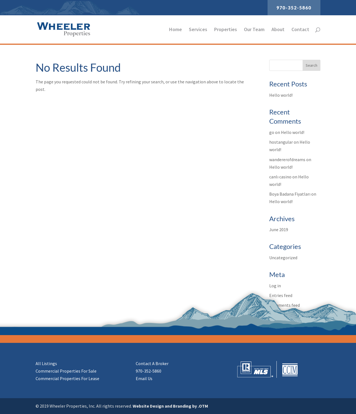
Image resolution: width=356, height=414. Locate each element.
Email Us (144, 378)
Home (175, 30)
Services (198, 30)
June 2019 (278, 229)
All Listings (46, 363)
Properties (225, 30)
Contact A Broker (152, 363)
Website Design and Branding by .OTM (170, 406)
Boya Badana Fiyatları (289, 194)
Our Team (254, 30)
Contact (300, 30)
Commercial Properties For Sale (66, 371)
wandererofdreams (287, 159)
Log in (275, 285)
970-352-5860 (294, 7)
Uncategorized (283, 257)
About (278, 30)
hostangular (281, 142)
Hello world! (281, 95)
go (271, 132)
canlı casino (280, 176)
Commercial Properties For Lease (67, 378)
